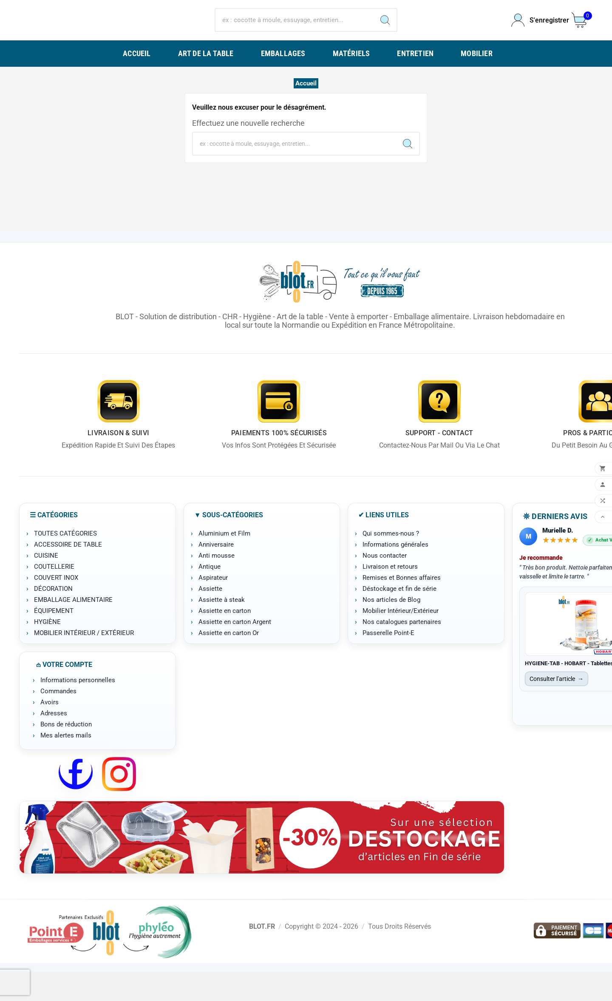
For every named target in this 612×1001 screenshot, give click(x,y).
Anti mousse (216, 585)
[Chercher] (294, 35)
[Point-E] (109, 960)
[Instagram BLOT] (119, 803)
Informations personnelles (77, 709)
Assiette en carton (224, 640)
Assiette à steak (221, 629)
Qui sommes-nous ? (391, 563)
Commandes (58, 720)
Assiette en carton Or (228, 662)
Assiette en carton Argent (234, 651)
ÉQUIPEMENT (54, 640)
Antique (209, 596)
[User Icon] (536, 35)
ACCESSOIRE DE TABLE (68, 574)
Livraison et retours (390, 596)
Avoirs (49, 731)
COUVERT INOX (56, 607)
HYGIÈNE (47, 651)
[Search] (385, 35)
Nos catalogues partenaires (402, 651)
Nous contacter (385, 585)
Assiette (210, 618)
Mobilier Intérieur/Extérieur (401, 640)
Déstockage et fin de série (399, 618)
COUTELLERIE (54, 596)
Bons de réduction (66, 753)
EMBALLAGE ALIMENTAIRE (73, 629)
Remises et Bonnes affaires (402, 607)
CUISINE (46, 585)
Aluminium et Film (224, 563)
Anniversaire (216, 574)
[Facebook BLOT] (76, 803)
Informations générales (395, 574)
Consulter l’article (557, 708)
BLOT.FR (262, 955)
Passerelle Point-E (388, 662)
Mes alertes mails (65, 764)
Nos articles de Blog (391, 629)
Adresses (53, 742)
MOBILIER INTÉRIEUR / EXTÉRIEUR (84, 662)
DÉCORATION (53, 618)
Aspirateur (213, 607)
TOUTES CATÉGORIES (65, 563)
